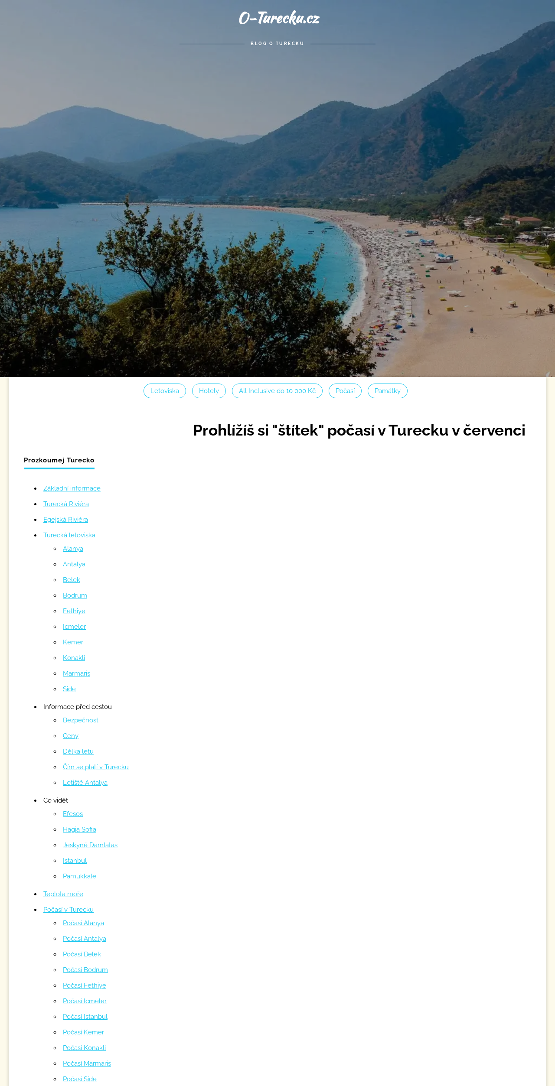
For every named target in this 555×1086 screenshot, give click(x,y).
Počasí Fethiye (84, 985)
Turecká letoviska (69, 535)
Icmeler (74, 627)
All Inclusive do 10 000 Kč (277, 391)
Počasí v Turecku (68, 910)
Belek (71, 580)
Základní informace (72, 488)
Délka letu (78, 751)
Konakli (74, 658)
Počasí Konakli (84, 1048)
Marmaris (76, 673)
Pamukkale (79, 876)
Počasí (345, 391)
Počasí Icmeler (85, 1001)
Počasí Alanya (83, 923)
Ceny (70, 736)
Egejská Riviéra (65, 519)
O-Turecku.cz (277, 17)
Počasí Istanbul (85, 1017)
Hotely (209, 391)
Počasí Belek (82, 954)
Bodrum (75, 595)
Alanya (73, 549)
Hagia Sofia (79, 829)
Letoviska (164, 391)
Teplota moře (63, 894)
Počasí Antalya (84, 939)
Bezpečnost (80, 720)
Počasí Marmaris (87, 1063)
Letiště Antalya (85, 783)
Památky (388, 391)
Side (69, 689)
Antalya (74, 564)
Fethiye (74, 611)
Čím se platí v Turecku (96, 767)
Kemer (73, 642)
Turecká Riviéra (66, 504)
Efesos (73, 814)
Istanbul (75, 861)
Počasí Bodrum (85, 970)
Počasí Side (80, 1079)
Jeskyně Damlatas (90, 845)
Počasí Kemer (83, 1032)
